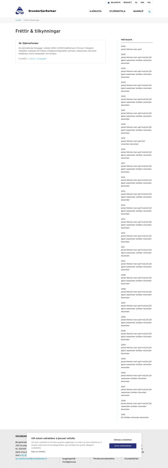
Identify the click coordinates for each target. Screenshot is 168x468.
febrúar (130, 49)
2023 (123, 82)
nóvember (147, 60)
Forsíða (18, 20)
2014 (123, 205)
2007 (123, 303)
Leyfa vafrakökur (122, 446)
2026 (123, 46)
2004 (123, 345)
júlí (150, 57)
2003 (123, 359)
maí (143, 57)
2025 (123, 54)
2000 (123, 401)
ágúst (123, 60)
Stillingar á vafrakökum (123, 440)
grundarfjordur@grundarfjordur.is (31, 458)
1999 (123, 415)
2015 (123, 191)
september (131, 60)
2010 (123, 261)
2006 (123, 317)
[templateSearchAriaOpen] (149, 11)
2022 (123, 96)
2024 (123, 68)
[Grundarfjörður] (35, 11)
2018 (123, 149)
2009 (123, 275)
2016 (123, 177)
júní (147, 57)
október (139, 60)
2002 (123, 373)
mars (135, 49)
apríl (140, 49)
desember (125, 63)
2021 (123, 110)
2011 (123, 247)
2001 (123, 387)
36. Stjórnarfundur (29, 43)
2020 (123, 124)
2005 (123, 331)
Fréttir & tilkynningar (31, 20)
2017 (123, 163)
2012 (123, 233)
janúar (124, 49)
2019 (123, 138)
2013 (123, 219)
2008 (123, 289)
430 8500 (25, 455)
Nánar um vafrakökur (38, 451)
